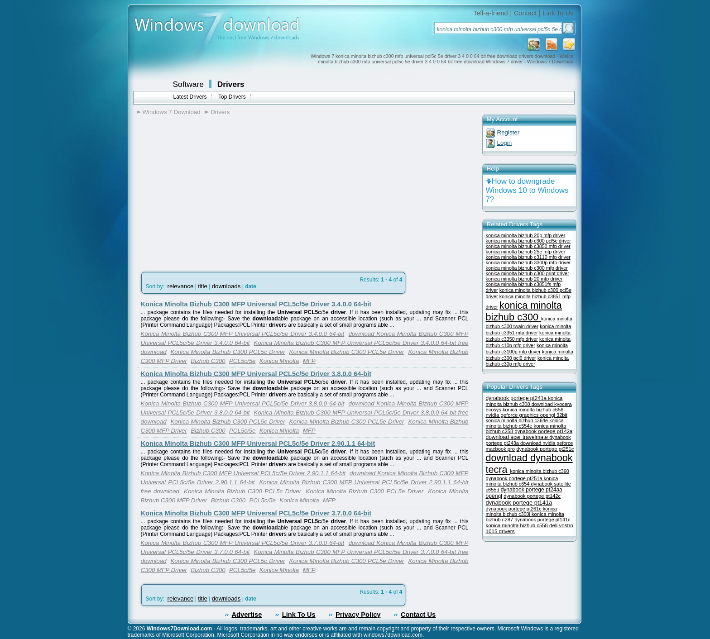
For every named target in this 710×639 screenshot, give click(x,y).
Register (508, 132)
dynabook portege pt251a (515, 478)
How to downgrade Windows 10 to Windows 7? (527, 190)
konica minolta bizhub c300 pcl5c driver (528, 240)
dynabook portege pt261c (514, 508)
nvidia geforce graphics (513, 415)
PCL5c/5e (242, 361)
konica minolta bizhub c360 (539, 471)
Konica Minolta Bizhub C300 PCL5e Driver (346, 351)
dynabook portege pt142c (532, 496)
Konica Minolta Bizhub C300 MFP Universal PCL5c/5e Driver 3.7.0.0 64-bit (256, 513)
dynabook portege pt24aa (531, 489)
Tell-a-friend (490, 13)
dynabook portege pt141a (519, 502)
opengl (494, 496)
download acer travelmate (518, 437)
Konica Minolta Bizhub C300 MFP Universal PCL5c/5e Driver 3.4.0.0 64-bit (256, 304)
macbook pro (500, 449)
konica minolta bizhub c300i (521, 511)
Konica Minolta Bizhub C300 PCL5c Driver (227, 351)
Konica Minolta (279, 361)
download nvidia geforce (546, 443)
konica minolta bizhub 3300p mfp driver (528, 262)
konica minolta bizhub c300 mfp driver (527, 268)
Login (504, 142)
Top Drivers (232, 97)
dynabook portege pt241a (517, 398)
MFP (309, 361)
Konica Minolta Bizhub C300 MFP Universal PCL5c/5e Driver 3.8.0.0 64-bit (256, 373)
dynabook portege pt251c (545, 449)
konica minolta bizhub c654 (522, 481)
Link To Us (557, 13)
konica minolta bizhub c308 (524, 401)
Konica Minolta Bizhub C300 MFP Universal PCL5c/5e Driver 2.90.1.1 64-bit (258, 443)
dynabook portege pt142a (543, 431)
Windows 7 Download (172, 112)
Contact (525, 13)
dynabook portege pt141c (542, 519)
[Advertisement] (213, 190)
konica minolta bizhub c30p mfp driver (527, 361)
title (202, 286)
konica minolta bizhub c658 (533, 409)
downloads (226, 286)
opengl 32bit (553, 415)
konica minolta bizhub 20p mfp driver (526, 235)
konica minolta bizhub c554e (525, 423)
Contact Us (418, 614)
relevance (181, 286)
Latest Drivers (190, 97)
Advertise (247, 614)
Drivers (231, 84)
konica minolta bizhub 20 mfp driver (524, 278)
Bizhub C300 (208, 361)
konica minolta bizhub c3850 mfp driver (528, 246)
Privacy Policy (358, 614)
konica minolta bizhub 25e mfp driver (526, 251)
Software (188, 84)
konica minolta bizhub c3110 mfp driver (528, 257)
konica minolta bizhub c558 (518, 525)
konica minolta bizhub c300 (524, 311)
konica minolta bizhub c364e (518, 420)
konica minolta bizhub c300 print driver (527, 273)
